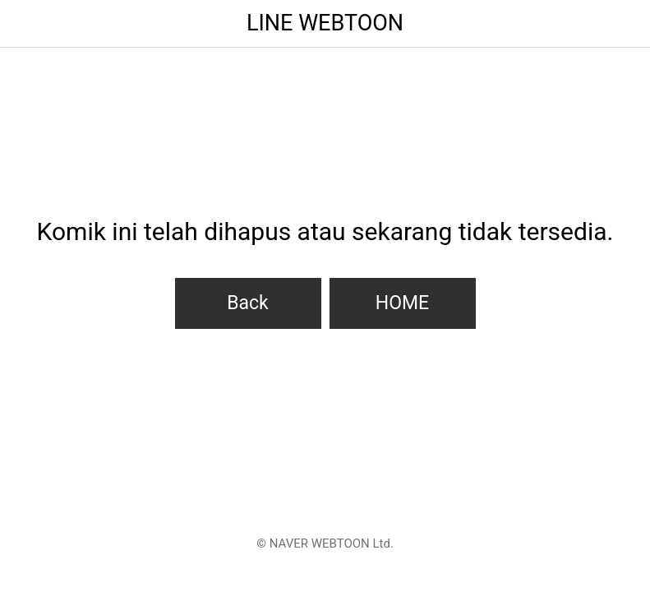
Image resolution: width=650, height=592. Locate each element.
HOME (402, 303)
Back (248, 303)
